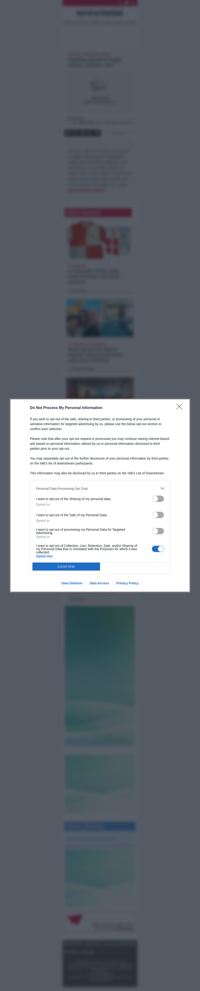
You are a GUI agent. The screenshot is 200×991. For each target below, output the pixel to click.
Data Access (99, 583)
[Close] (180, 408)
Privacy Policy (127, 583)
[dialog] (100, 495)
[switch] (158, 499)
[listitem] (100, 488)
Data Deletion (71, 583)
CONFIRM (66, 566)
